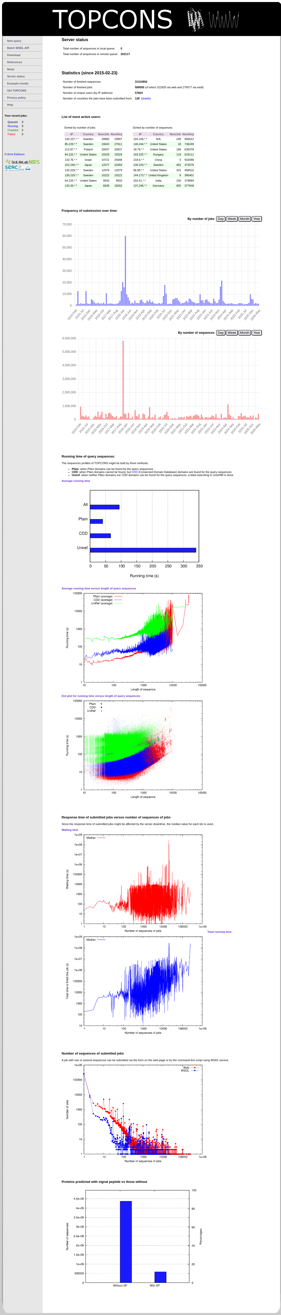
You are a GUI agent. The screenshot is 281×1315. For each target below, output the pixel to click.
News (10, 69)
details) (146, 98)
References (14, 62)
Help (10, 104)
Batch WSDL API (18, 47)
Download (14, 55)
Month (245, 219)
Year (256, 219)
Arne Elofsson (16, 154)
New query (14, 40)
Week (231, 219)
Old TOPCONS (16, 90)
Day (221, 219)
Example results (17, 83)
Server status (16, 76)
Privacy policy (16, 97)
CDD (135, 472)
